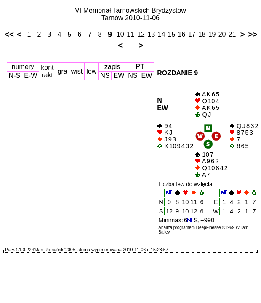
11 (130, 34)
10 (120, 34)
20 (222, 34)
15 (172, 34)
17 (192, 34)
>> (253, 34)
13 (151, 34)
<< (9, 34)
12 (141, 34)
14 (161, 34)
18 (202, 34)
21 (232, 34)
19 (212, 34)
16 (182, 34)
